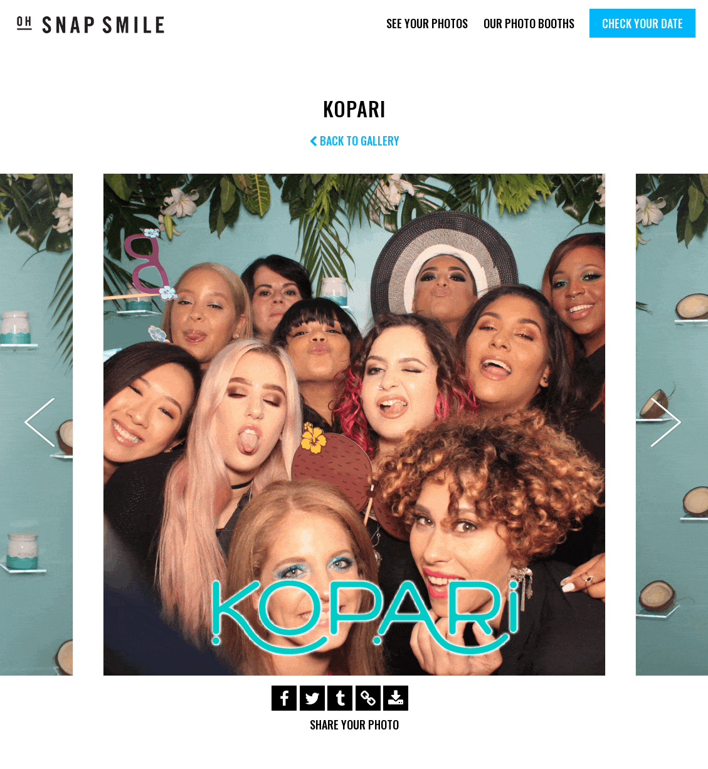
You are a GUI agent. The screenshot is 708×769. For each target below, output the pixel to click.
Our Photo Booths (528, 23)
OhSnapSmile (91, 24)
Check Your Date (642, 23)
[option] (354, 424)
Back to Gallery (354, 140)
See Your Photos (427, 23)
